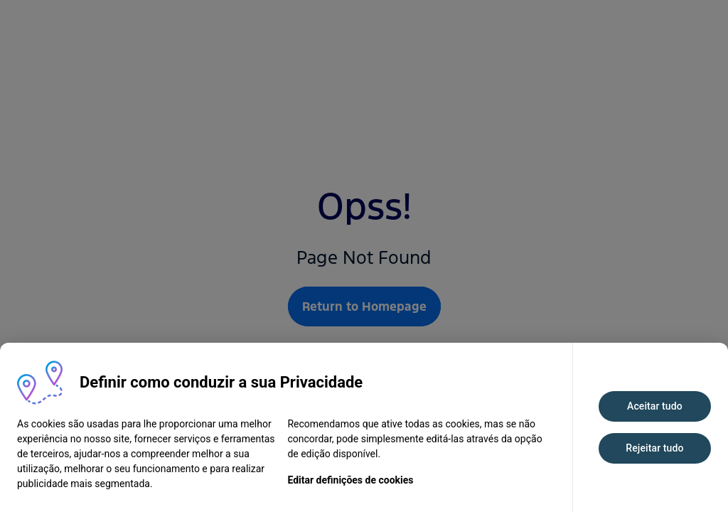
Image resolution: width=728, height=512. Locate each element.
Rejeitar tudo (654, 448)
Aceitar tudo (654, 406)
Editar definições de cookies (350, 480)
